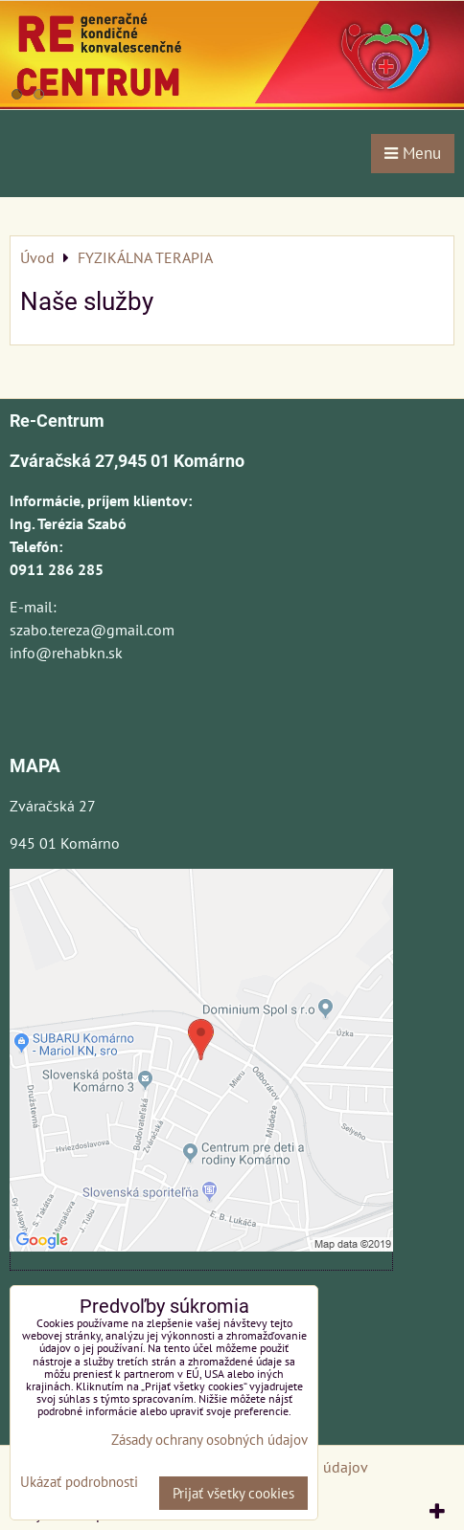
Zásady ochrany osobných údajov (209, 1439)
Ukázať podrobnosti (79, 1483)
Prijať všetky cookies (233, 1493)
